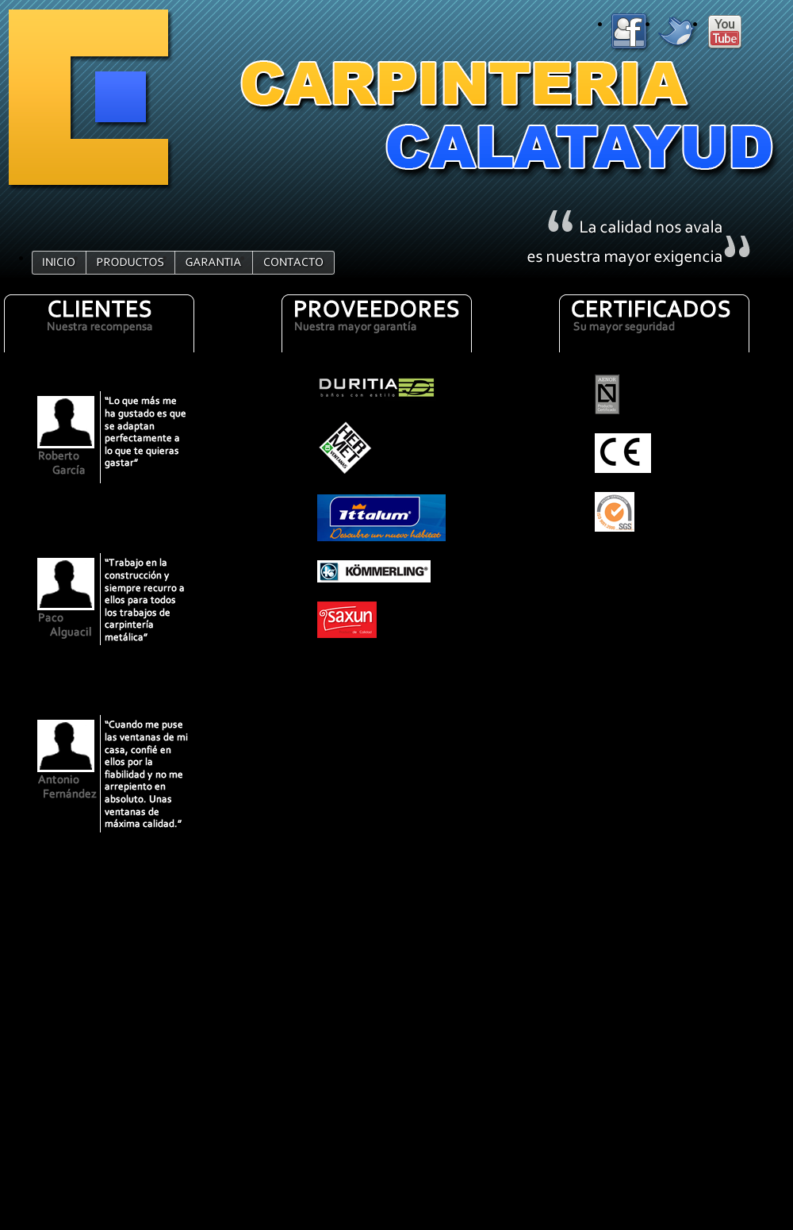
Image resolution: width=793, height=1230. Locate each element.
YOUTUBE (729, 32)
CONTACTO (294, 263)
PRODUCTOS (130, 263)
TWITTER (682, 32)
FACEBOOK (634, 32)
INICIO (59, 263)
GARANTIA (214, 263)
